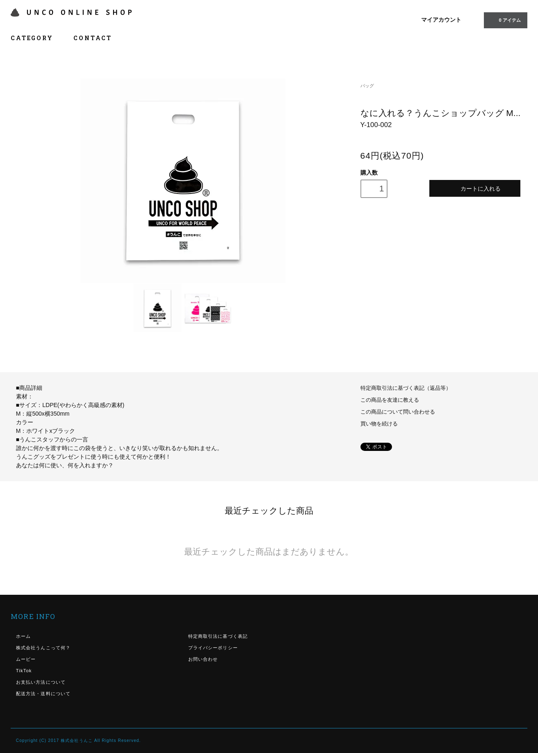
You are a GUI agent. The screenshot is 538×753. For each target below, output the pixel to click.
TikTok (24, 670)
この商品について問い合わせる (397, 412)
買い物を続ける (379, 424)
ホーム (23, 636)
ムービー (26, 659)
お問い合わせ (203, 659)
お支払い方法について (41, 682)
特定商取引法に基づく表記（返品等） (405, 388)
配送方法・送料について (43, 693)
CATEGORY (36, 38)
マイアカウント (441, 19)
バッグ (367, 85)
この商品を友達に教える (389, 400)
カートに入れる (474, 188)
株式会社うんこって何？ (43, 647)
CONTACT (92, 38)
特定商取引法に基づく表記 (218, 636)
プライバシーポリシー (213, 647)
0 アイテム (504, 19)
